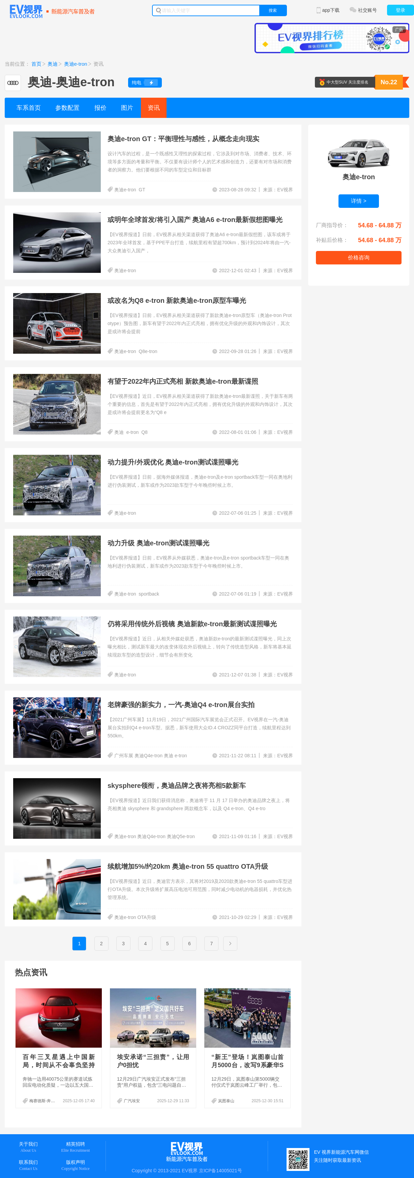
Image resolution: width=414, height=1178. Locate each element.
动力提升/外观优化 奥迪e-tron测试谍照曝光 (173, 462)
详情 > (358, 201)
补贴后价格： (332, 240)
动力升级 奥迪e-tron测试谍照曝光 (158, 543)
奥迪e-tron (75, 64)
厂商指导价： (332, 225)
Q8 (144, 432)
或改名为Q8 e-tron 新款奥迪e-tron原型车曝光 (177, 300)
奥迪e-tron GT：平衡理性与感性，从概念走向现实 (183, 138)
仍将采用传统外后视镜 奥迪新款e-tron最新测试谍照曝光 (192, 624)
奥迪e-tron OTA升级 (135, 917)
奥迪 (53, 64)
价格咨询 (358, 257)
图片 (127, 107)
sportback (149, 594)
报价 (100, 107)
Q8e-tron (148, 351)
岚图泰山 (226, 1101)
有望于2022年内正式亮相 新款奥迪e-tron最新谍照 (183, 381)
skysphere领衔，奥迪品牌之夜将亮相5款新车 (177, 785)
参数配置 (67, 107)
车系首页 (29, 107)
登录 (400, 10)
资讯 (154, 107)
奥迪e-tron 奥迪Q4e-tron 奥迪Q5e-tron (154, 836)
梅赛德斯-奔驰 (42, 1101)
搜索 (273, 10)
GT (142, 189)
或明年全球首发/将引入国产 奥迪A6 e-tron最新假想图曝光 (195, 219)
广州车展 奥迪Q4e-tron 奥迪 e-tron (151, 755)
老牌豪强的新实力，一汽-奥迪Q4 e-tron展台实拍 (181, 704)
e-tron (132, 432)
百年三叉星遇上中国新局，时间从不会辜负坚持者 (59, 1065)
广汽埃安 (132, 1101)
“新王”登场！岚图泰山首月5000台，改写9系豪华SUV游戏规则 (247, 1065)
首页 (36, 64)
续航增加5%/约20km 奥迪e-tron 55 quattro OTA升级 (188, 866)
